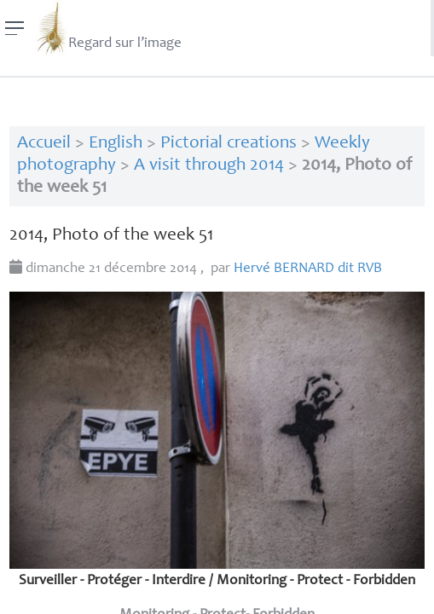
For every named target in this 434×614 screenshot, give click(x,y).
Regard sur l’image (108, 28)
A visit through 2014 (209, 166)
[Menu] (15, 28)
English (115, 144)
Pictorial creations (228, 144)
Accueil (44, 144)
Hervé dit (308, 269)
